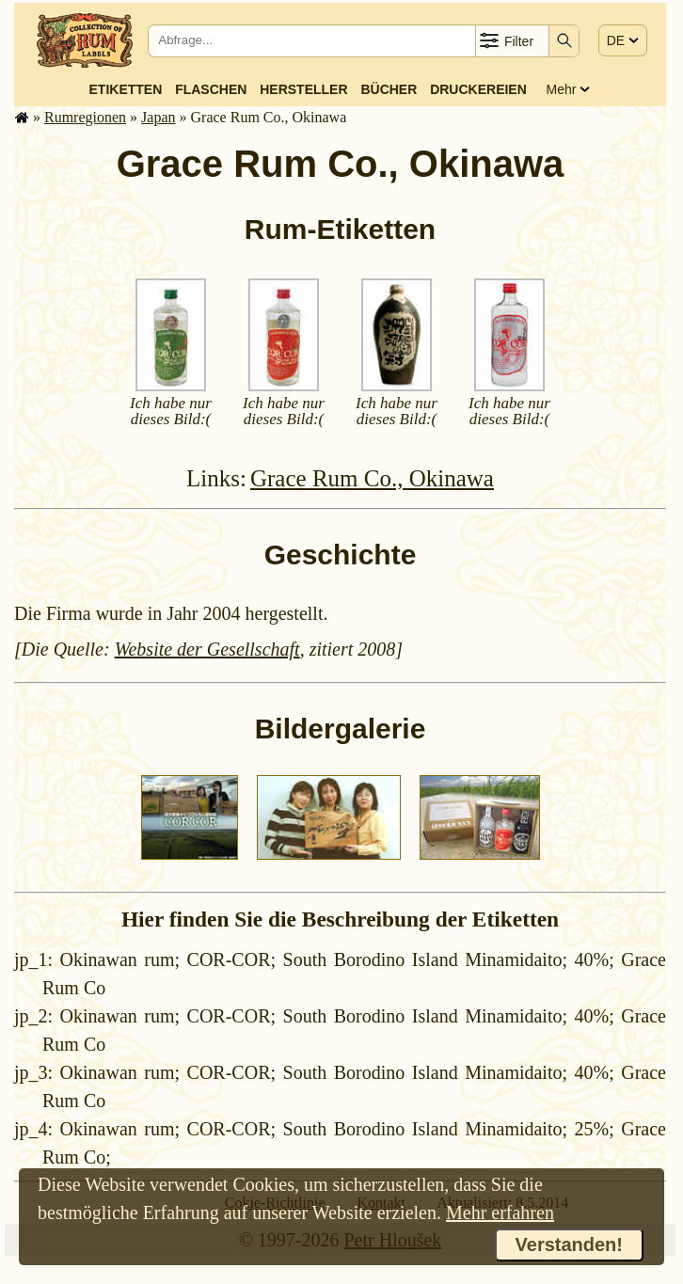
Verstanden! (569, 1244)
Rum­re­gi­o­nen (85, 117)
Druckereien (478, 89)
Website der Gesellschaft (207, 649)
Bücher (388, 89)
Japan (158, 117)
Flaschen (210, 89)
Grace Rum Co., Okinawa (372, 478)
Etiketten (126, 89)
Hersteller (303, 89)
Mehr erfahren (500, 1212)
